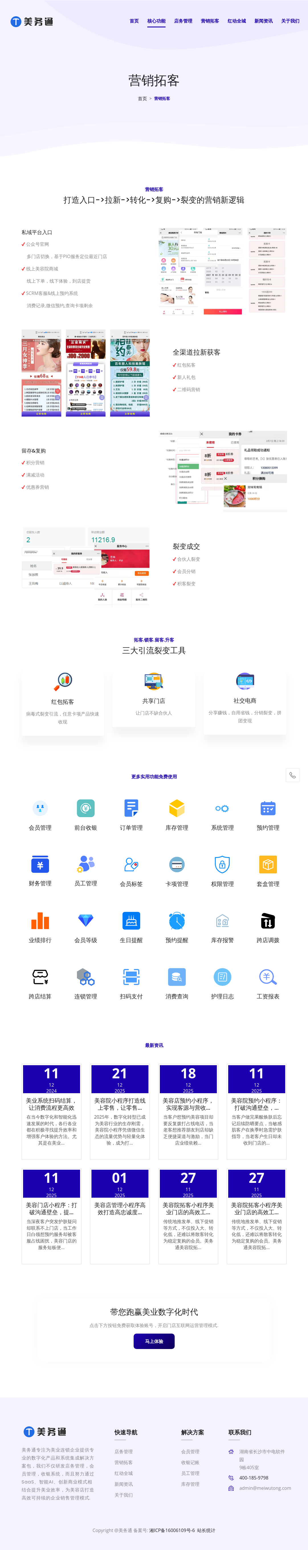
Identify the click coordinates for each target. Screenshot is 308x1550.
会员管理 (190, 1451)
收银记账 (190, 1462)
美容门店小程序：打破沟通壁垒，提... (51, 1208)
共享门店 (153, 701)
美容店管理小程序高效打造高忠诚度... (120, 1208)
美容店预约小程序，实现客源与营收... (188, 1104)
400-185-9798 (253, 1478)
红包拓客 (62, 702)
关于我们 (290, 21)
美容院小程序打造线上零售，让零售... (120, 1104)
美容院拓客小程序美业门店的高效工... (188, 1208)
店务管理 (183, 21)
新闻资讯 (263, 21)
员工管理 (190, 1473)
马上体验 (154, 1341)
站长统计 (206, 1530)
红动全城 (237, 21)
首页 (134, 21)
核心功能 (156, 21)
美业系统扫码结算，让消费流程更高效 (51, 1104)
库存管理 (190, 1484)
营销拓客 (210, 21)
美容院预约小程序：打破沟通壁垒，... (256, 1104)
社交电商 (245, 701)
